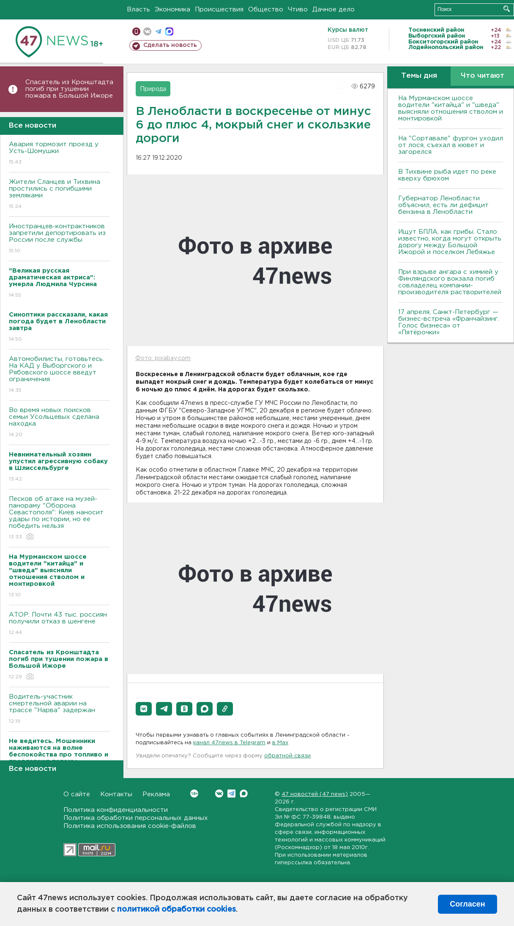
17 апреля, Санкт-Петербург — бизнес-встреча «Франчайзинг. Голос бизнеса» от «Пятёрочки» (448, 322)
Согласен (467, 904)
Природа (153, 89)
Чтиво (298, 9)
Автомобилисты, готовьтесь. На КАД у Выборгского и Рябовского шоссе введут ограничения (59, 375)
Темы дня (419, 76)
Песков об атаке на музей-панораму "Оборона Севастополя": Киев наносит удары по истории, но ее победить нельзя (59, 518)
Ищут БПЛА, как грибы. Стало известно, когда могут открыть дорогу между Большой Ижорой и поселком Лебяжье (449, 242)
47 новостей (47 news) (315, 794)
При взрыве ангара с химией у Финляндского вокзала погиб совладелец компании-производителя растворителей (449, 282)
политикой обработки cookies (176, 909)
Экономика (172, 9)
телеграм (158, 31)
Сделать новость (170, 45)
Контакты (116, 794)
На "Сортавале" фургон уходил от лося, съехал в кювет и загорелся (450, 145)
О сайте (76, 794)
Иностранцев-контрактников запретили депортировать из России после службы (59, 239)
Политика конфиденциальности (115, 810)
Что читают (482, 76)
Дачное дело (333, 9)
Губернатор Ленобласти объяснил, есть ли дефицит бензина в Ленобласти (443, 205)
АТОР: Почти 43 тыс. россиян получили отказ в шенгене (59, 624)
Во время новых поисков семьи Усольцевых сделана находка (59, 422)
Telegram (231, 793)
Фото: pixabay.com (163, 358)
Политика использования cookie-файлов (129, 826)
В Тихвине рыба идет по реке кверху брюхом (447, 175)
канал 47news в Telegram (229, 742)
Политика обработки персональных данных (135, 818)
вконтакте (147, 31)
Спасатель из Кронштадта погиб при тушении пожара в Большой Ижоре (69, 88)
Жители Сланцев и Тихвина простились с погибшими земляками (59, 194)
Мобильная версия (136, 31)
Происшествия (219, 9)
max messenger (169, 31)
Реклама (156, 794)
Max (244, 793)
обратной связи (287, 756)
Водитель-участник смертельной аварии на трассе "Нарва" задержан (59, 709)
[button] (144, 709)
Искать (506, 8)
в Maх (280, 742)
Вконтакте (194, 793)
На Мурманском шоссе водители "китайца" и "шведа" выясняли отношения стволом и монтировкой (450, 108)
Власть (138, 9)
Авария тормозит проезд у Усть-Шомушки (59, 154)
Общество (265, 9)
